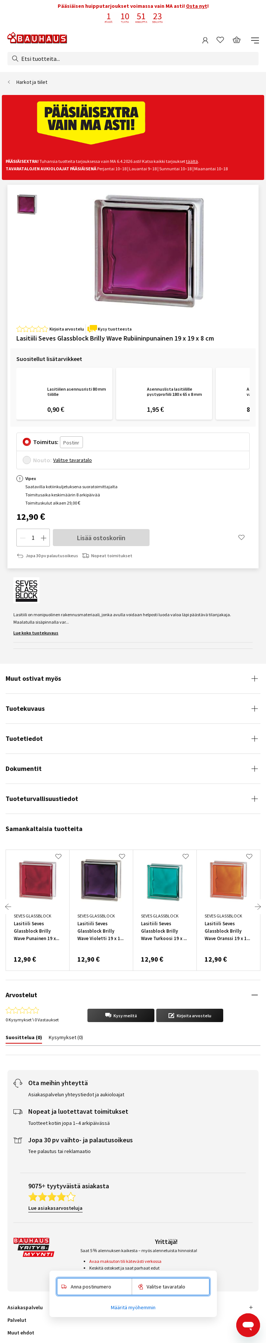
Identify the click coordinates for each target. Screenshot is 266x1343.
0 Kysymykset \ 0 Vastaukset (32, 1019)
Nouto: (42, 460)
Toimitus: (45, 442)
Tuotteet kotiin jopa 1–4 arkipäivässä (69, 1123)
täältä (192, 161)
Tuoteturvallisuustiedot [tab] (42, 798)
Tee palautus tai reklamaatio (59, 1151)
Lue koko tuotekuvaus (35, 633)
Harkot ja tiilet (31, 82)
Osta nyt (196, 6)
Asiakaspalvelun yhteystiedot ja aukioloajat (76, 1094)
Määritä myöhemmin (133, 1307)
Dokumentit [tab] (24, 768)
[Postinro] (71, 442)
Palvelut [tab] (16, 1320)
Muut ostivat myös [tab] (33, 678)
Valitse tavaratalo (72, 460)
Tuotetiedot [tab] (24, 738)
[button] (120, 1015)
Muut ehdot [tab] (20, 1332)
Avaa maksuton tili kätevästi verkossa (125, 1261)
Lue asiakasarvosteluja (55, 1208)
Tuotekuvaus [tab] (25, 708)
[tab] (24, 1039)
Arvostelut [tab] (21, 995)
